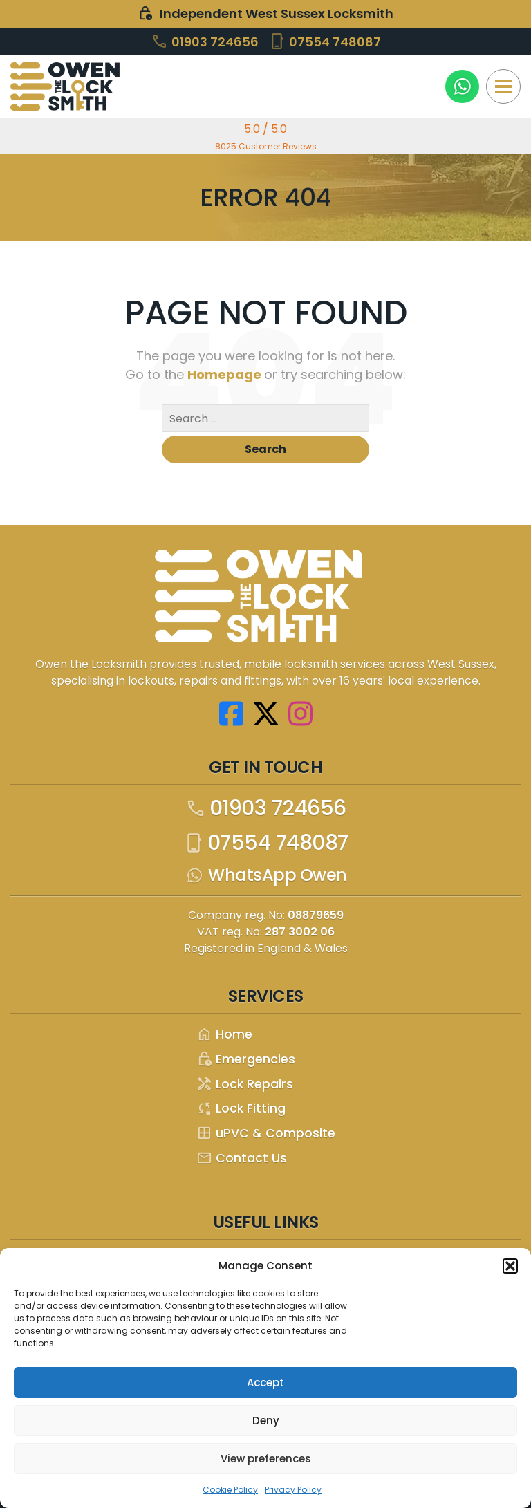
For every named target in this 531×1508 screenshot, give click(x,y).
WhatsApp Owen (265, 875)
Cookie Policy (230, 1490)
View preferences (266, 1458)
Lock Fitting (241, 1109)
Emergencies (245, 1060)
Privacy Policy (293, 1490)
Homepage (225, 374)
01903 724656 (205, 41)
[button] (510, 1266)
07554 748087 (324, 41)
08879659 (316, 915)
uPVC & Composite (265, 1134)
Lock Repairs (244, 1084)
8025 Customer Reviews (266, 146)
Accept (265, 1382)
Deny (265, 1420)
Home (224, 1035)
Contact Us (241, 1158)
